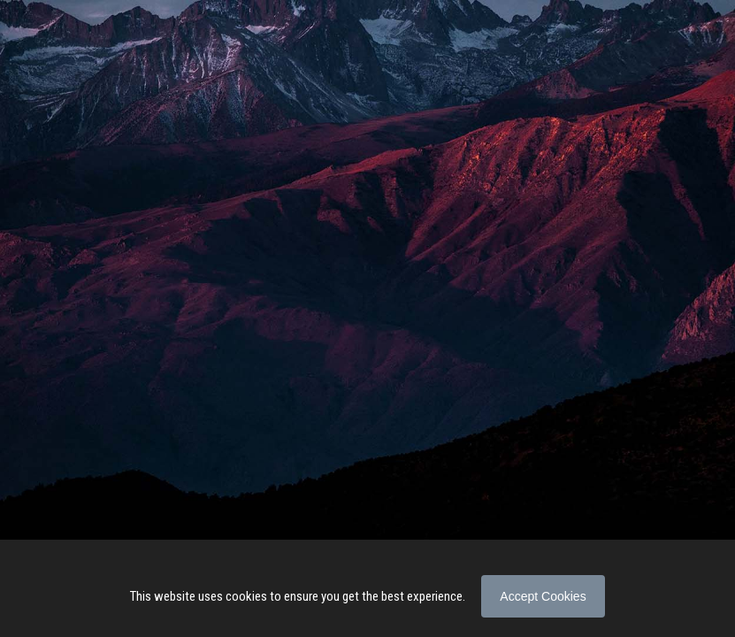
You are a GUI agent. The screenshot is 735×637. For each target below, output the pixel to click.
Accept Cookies (543, 596)
